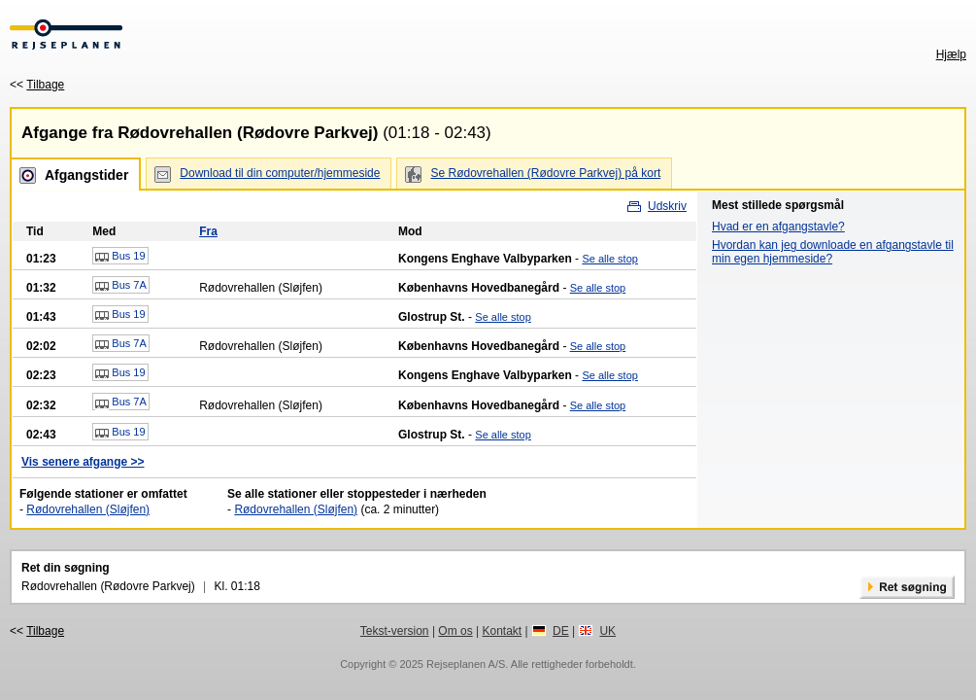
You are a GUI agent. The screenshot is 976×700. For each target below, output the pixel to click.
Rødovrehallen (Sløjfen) (88, 509)
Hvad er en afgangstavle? (778, 226)
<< (37, 84)
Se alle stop (609, 258)
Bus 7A (121, 286)
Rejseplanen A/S (465, 664)
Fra (208, 231)
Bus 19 (120, 256)
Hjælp (951, 54)
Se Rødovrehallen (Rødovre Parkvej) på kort (545, 173)
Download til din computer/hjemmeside (280, 173)
